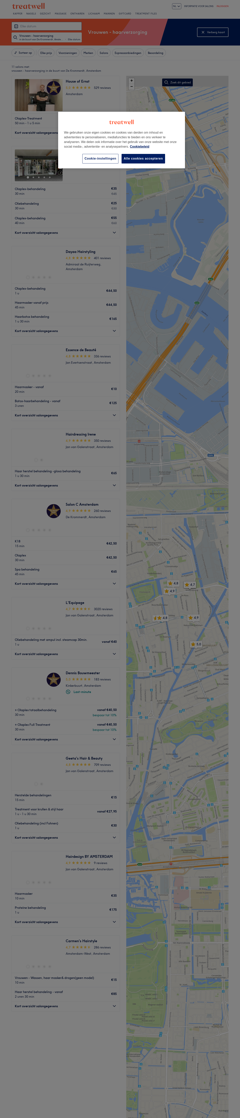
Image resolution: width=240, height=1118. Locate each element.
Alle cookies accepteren (143, 158)
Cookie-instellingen (100, 158)
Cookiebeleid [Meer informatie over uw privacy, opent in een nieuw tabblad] (139, 146)
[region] (121, 140)
